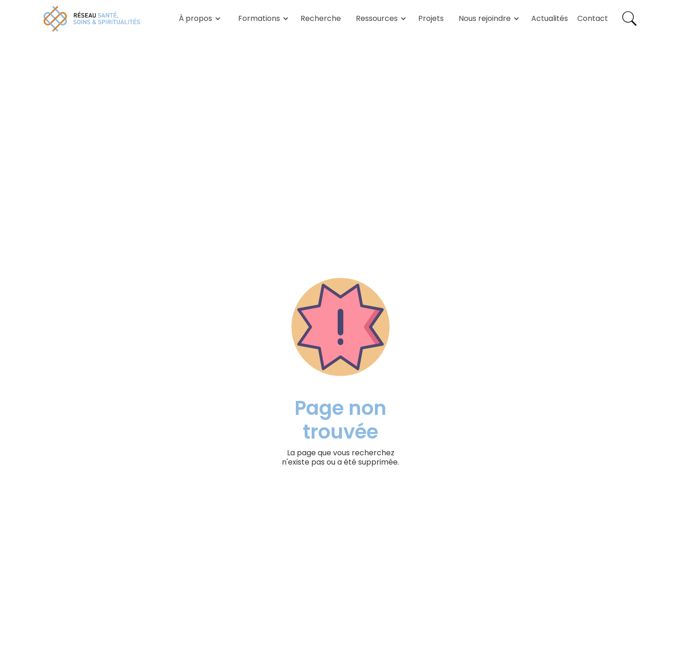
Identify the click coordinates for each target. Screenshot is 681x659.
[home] (92, 18)
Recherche (320, 18)
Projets (431, 18)
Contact (592, 18)
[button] (198, 19)
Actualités (549, 18)
